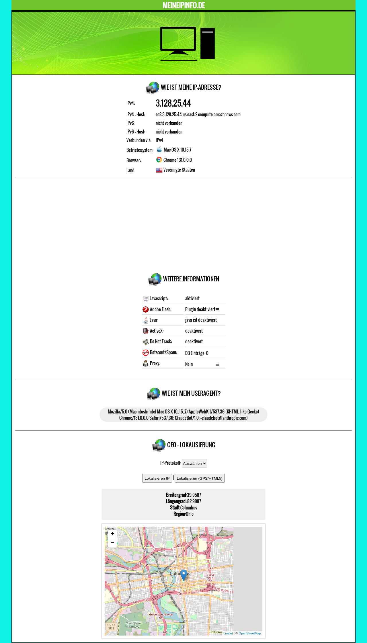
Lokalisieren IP (157, 478)
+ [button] (112, 534)
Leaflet (228, 633)
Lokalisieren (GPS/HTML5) (199, 478)
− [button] (112, 543)
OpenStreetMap (250, 633)
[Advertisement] (183, 227)
